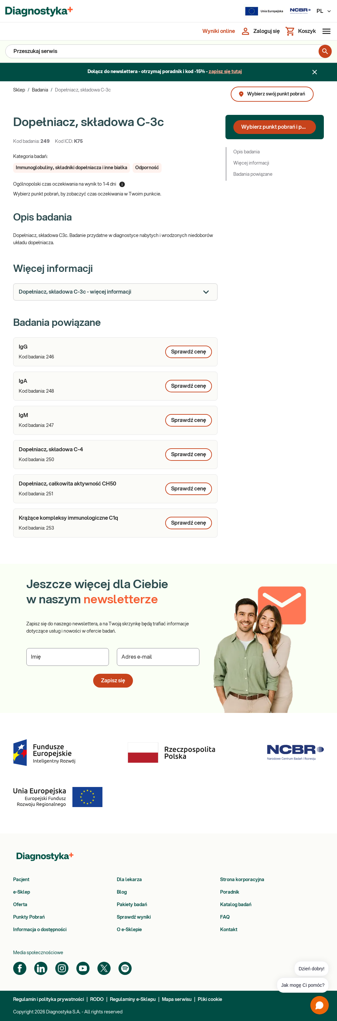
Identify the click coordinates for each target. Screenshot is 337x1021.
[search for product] (325, 51)
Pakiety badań (132, 905)
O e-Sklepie (129, 930)
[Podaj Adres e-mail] (158, 657)
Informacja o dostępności (39, 930)
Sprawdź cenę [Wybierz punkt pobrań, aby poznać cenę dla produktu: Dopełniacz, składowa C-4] (188, 454)
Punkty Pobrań (29, 917)
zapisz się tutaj (225, 71)
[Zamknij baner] (315, 72)
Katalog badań (235, 905)
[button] (71, 168)
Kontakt (228, 930)
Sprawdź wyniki (134, 917)
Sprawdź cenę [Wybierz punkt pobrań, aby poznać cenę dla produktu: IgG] (188, 351)
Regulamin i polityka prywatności (48, 999)
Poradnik (229, 892)
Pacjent (21, 879)
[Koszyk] (300, 31)
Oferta (20, 905)
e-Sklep (21, 892)
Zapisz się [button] (113, 680)
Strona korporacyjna (242, 879)
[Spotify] (125, 968)
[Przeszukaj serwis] (162, 51)
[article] (115, 352)
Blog (122, 892)
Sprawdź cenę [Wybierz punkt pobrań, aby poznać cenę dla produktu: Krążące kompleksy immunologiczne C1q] (188, 523)
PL (324, 11)
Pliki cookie (210, 999)
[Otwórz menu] (325, 31)
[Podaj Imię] (67, 657)
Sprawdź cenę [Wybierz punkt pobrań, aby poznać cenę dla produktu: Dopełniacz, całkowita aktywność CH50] (188, 488)
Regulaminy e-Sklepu (133, 999)
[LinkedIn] (40, 968)
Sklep (19, 90)
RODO (97, 999)
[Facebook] (19, 968)
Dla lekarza (129, 879)
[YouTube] (83, 968)
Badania (40, 90)
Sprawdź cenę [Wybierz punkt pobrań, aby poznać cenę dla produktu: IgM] (188, 420)
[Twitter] (104, 968)
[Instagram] (61, 968)
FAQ (225, 917)
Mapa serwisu (177, 999)
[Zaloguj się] (260, 31)
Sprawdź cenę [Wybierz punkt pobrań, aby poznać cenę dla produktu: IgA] (188, 386)
